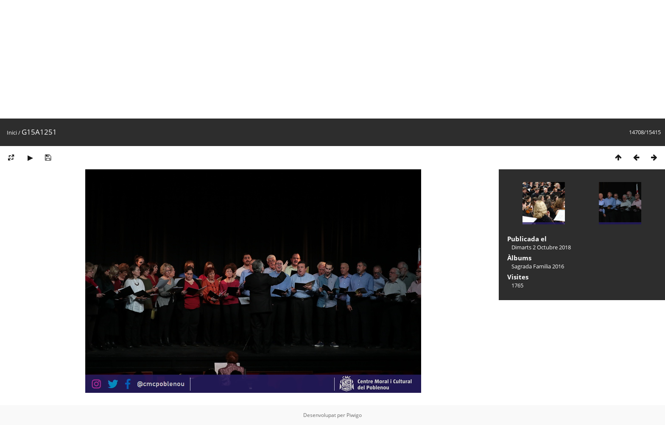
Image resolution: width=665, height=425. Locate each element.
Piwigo (354, 415)
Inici (12, 132)
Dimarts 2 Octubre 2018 (541, 247)
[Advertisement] (254, 59)
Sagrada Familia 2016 (537, 266)
